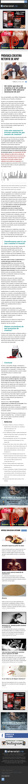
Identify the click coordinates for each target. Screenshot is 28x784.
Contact (3, 774)
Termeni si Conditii (17, 772)
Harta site (8, 774)
